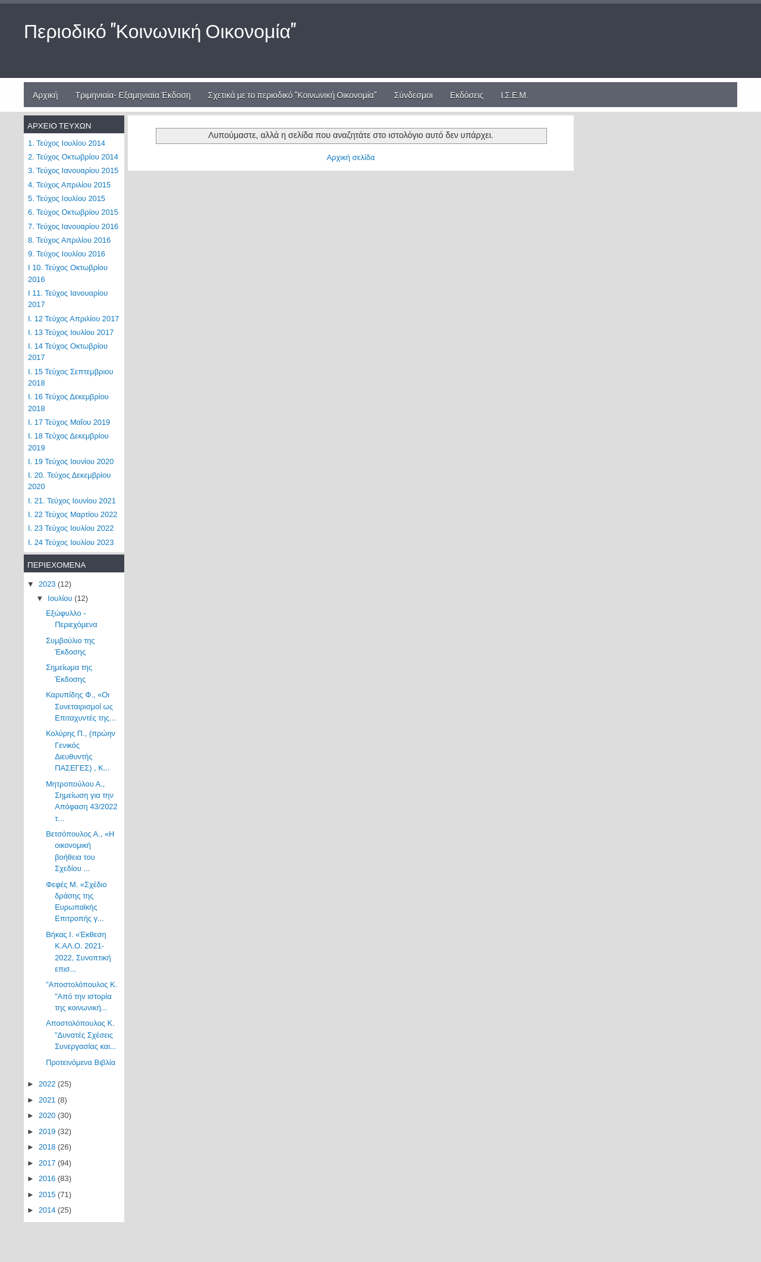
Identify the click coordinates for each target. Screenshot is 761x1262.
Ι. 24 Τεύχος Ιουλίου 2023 (71, 542)
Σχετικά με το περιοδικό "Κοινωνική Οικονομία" (292, 94)
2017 (48, 1162)
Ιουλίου (61, 598)
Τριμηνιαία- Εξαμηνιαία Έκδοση (133, 94)
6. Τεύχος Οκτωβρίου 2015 (73, 212)
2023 (48, 584)
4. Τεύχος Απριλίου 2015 (69, 184)
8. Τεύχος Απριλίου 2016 (69, 240)
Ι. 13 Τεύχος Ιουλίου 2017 (71, 332)
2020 (48, 1115)
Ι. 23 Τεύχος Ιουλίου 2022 (71, 528)
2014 (48, 1209)
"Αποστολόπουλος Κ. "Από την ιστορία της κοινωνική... (81, 996)
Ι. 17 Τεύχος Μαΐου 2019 (69, 422)
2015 (48, 1194)
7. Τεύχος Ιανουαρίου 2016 (73, 226)
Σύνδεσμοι (413, 94)
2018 (48, 1146)
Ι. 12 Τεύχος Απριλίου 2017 (73, 318)
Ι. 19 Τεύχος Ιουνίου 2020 (71, 461)
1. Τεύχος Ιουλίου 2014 (66, 143)
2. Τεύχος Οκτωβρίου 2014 (73, 156)
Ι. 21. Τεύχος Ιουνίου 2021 (72, 500)
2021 (48, 1099)
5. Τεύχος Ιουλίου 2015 (66, 198)
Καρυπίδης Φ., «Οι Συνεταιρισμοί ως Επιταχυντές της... (81, 706)
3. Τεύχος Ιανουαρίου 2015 (73, 170)
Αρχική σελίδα (350, 157)
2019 (48, 1131)
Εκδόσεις (467, 94)
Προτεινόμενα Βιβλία (80, 1062)
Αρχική (45, 94)
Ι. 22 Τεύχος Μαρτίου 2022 (72, 514)
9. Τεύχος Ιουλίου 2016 (66, 253)
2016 (48, 1178)
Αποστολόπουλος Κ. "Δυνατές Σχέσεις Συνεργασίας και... (81, 1035)
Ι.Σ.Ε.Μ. (514, 94)
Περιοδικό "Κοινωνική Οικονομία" (160, 29)
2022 (48, 1083)
